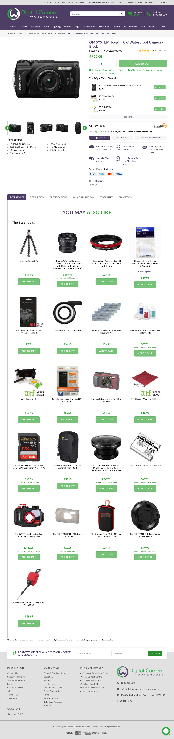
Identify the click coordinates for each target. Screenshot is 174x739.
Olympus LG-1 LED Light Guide (67, 330)
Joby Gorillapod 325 (29, 261)
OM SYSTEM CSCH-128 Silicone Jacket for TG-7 (67, 535)
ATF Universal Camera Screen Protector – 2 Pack (121, 85)
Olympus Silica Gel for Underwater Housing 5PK (106, 331)
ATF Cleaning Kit (106, 96)
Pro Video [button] (35, 26)
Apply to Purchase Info (150, 137)
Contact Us (50, 2)
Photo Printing (145, 2)
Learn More (122, 137)
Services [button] (133, 26)
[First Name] (129, 653)
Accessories (17, 197)
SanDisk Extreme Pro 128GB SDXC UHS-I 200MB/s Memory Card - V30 (29, 466)
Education (125, 197)
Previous (7, 128)
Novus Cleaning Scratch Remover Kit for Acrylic (145, 331)
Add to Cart (143, 63)
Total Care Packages (53, 702)
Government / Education (101, 2)
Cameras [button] (13, 26)
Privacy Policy (13, 698)
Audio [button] (46, 26)
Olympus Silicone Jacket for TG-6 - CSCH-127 (106, 400)
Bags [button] (77, 26)
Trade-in (47, 705)
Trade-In (162, 2)
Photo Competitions (53, 691)
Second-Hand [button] (119, 26)
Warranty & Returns (16, 680)
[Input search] (95, 13)
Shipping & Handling (16, 677)
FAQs (121, 2)
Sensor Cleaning (51, 698)
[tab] (16, 197)
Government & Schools (54, 687)
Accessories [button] (89, 26)
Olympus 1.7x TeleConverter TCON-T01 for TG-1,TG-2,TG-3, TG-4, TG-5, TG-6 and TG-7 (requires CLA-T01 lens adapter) (67, 264)
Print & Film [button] (103, 26)
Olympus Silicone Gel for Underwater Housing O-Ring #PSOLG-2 (145, 263)
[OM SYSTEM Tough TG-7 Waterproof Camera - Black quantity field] (103, 63)
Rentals (47, 694)
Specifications (58, 197)
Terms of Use (13, 694)
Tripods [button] (67, 26)
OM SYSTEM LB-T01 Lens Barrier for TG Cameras (145, 535)
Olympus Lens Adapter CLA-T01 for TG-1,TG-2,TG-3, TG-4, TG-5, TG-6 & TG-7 (106, 263)
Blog (130, 2)
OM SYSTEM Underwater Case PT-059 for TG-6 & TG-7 (29, 535)
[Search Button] (122, 13)
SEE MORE (128, 117)
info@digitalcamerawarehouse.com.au (140, 689)
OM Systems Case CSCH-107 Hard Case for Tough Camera (106, 535)
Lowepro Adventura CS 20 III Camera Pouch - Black (67, 466)
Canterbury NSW (15, 714)
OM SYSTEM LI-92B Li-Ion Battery (145, 465)
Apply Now (100, 137)
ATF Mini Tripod (106, 107)
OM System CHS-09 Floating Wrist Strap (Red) (29, 603)
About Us (65, 2)
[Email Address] (94, 653)
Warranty (106, 197)
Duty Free (79, 2)
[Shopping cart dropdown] (134, 14)
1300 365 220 (160, 14)
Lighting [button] (57, 26)
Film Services (49, 684)
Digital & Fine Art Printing (55, 673)
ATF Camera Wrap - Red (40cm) (145, 399)
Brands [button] (151, 26)
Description (37, 197)
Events (47, 680)
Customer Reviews (15, 687)
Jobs (9, 691)
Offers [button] (162, 26)
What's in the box (83, 197)
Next (85, 128)
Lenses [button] (24, 26)
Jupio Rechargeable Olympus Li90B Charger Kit (67, 400)
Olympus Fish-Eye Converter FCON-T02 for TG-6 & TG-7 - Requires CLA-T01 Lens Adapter (106, 467)
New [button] (143, 26)
